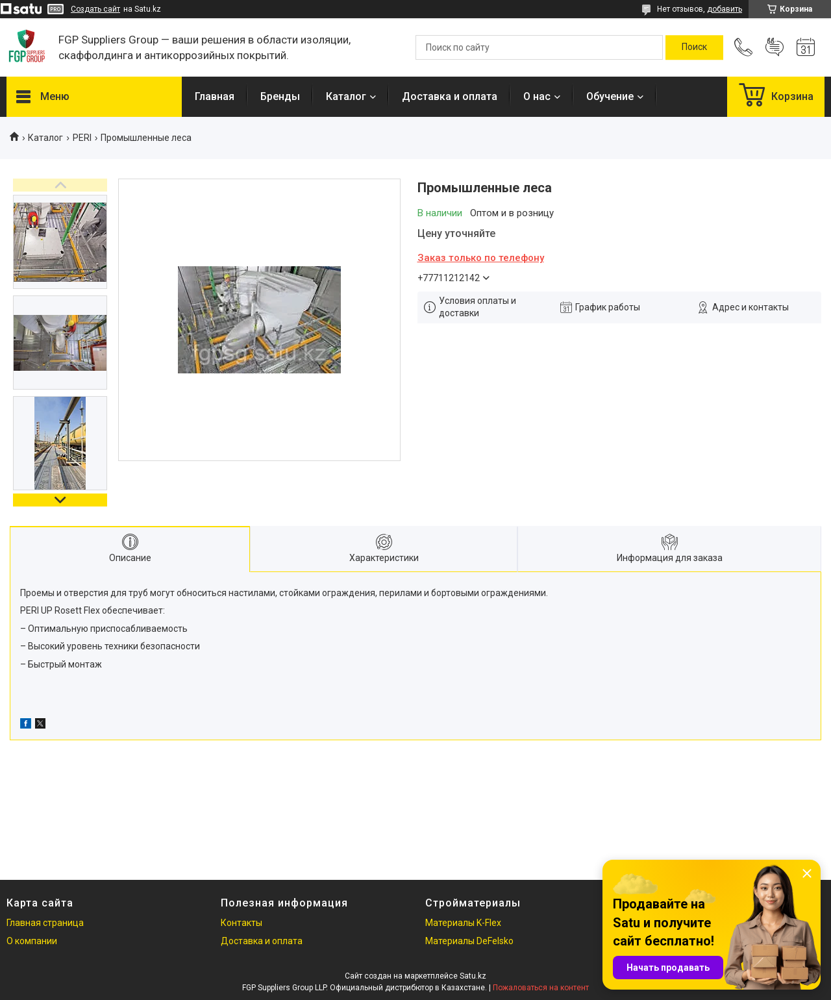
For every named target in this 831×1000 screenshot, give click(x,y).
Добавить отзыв (774, 47)
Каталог (346, 96)
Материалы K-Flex (463, 923)
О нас (537, 96)
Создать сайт (95, 9)
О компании (31, 941)
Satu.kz (473, 976)
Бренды (280, 96)
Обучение (610, 96)
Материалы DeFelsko (469, 941)
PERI (82, 137)
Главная (214, 96)
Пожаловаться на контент (541, 987)
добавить (724, 9)
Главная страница (45, 923)
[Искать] (694, 47)
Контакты (241, 923)
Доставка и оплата (449, 96)
